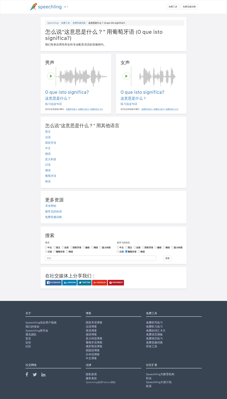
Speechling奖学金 (36, 330)
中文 (48, 148)
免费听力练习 (154, 326)
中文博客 (91, 358)
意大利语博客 (94, 338)
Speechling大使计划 (159, 382)
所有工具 (151, 346)
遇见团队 (31, 334)
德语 (48, 153)
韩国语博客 (93, 350)
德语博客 (91, 334)
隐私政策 (91, 374)
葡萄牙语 (50, 175)
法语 (48, 137)
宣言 (28, 338)
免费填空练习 (154, 338)
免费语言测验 (154, 334)
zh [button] (66, 7)
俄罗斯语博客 (94, 346)
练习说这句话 (53, 104)
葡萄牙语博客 (94, 342)
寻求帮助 (50, 205)
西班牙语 (50, 142)
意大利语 (50, 159)
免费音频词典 (189, 6)
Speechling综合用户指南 (41, 322)
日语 (48, 164)
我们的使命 (32, 326)
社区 (28, 346)
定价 (28, 342)
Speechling (52, 23)
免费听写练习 (154, 322)
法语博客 (91, 326)
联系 (149, 386)
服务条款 (91, 378)
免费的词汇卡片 (155, 330)
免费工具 (173, 6)
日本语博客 (93, 354)
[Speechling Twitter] (37, 375)
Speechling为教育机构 (160, 374)
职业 (149, 378)
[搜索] (100, 258)
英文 (48, 131)
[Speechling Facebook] (28, 375)
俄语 (48, 170)
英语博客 (91, 330)
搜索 (167, 258)
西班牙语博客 (94, 322)
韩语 (48, 181)
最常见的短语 (53, 211)
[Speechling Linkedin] (45, 375)
